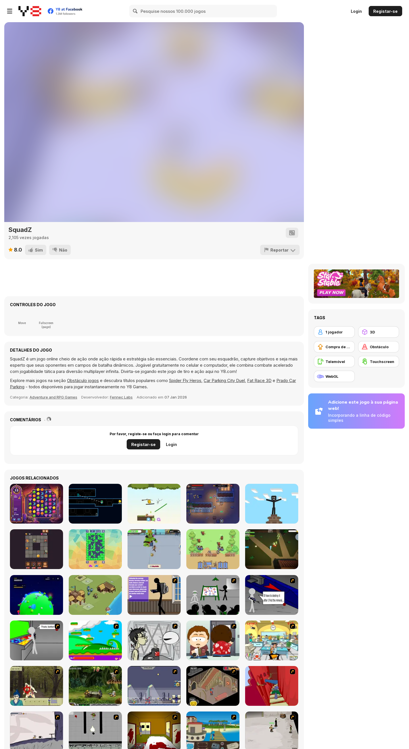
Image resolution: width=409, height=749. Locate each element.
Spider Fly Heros (185, 380)
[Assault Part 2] (271, 595)
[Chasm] (271, 686)
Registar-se (385, 11)
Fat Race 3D (259, 380)
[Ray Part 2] (212, 640)
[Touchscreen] (378, 361)
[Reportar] (280, 250)
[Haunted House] (212, 686)
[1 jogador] (334, 332)
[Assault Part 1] (212, 595)
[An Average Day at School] (154, 595)
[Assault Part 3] (36, 640)
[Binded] (95, 504)
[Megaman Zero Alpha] (154, 686)
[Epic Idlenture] (212, 504)
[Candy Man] (95, 640)
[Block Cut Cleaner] (95, 549)
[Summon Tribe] (212, 549)
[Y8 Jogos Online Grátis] (29, 11)
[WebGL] (334, 376)
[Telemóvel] (334, 361)
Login (356, 11)
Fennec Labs (121, 397)
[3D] (378, 332)
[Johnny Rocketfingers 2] (154, 640)
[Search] (135, 11)
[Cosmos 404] (36, 595)
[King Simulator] (95, 595)
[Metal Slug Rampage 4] (95, 686)
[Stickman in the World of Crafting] (271, 504)
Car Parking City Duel (224, 380)
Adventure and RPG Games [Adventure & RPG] (53, 397)
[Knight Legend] (154, 549)
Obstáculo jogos (83, 380)
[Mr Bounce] (154, 504)
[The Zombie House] (271, 549)
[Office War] (271, 640)
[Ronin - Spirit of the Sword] (36, 686)
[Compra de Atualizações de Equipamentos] (334, 346)
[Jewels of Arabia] (36, 504)
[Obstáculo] (378, 346)
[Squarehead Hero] (36, 549)
